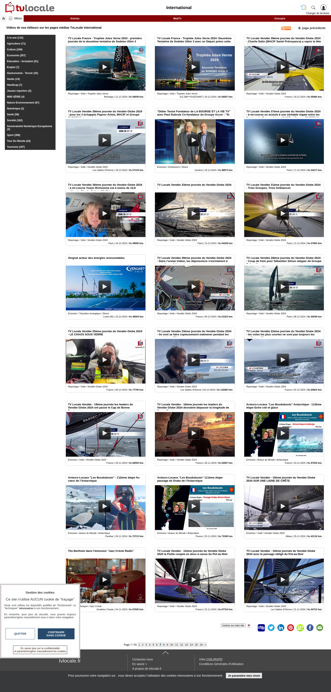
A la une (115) (15, 37)
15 (196, 644)
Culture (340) (14, 49)
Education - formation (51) (22, 61)
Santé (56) (13, 114)
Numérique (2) (15, 108)
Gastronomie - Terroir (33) (22, 73)
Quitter (20, 633)
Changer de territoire (317, 13)
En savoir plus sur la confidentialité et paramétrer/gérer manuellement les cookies (40, 650)
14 (191, 644)
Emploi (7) (13, 67)
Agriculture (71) (16, 43)
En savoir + (139, 664)
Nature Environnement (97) (23, 102)
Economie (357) (16, 55)
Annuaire (279, 18)
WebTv (177, 18)
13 (186, 644)
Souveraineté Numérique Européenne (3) (29, 128)
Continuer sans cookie (56, 634)
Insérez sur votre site (233, 625)
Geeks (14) (13, 79)
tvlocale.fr (70, 661)
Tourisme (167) (16, 146)
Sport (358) (13, 135)
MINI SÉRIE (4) (15, 96)
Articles (75, 18)
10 (171, 644)
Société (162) (15, 120)
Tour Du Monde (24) (19, 141)
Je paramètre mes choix (244, 675)
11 (176, 644)
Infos (210, 659)
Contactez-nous (142, 659)
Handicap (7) (14, 84)
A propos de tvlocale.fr (147, 668)
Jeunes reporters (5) (19, 90)
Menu (18, 18)
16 (201, 644)
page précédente (312, 28)
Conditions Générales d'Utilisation (221, 664)
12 (181, 644)
